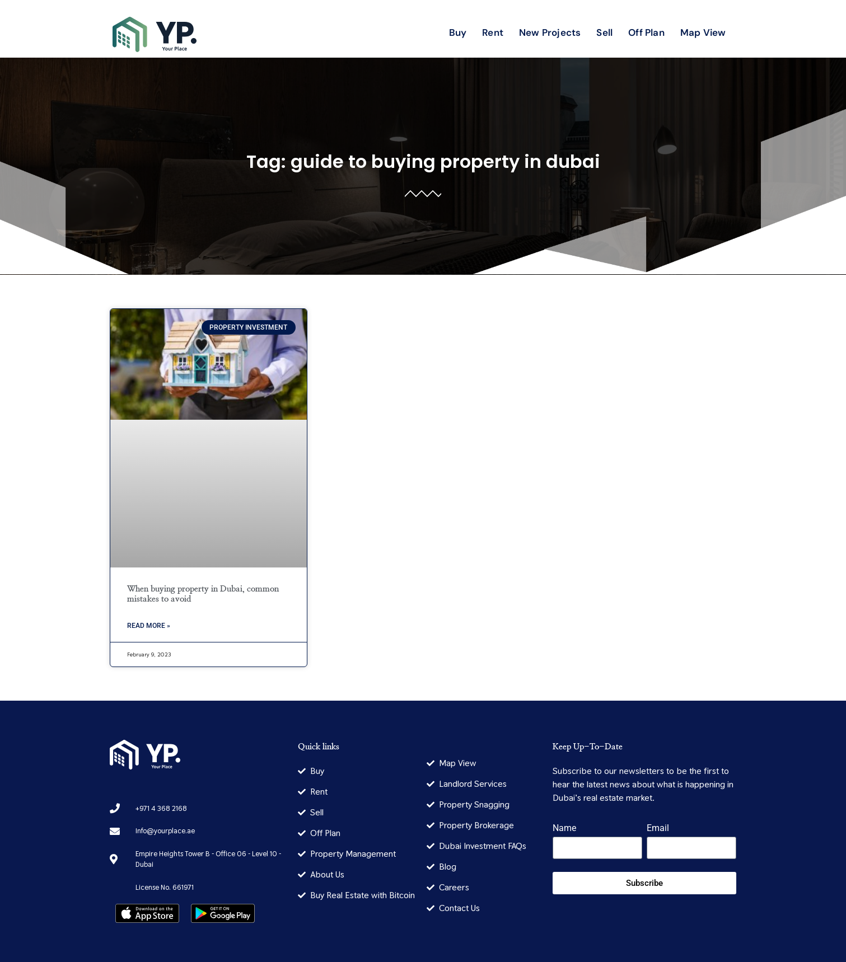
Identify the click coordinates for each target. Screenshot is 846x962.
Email (658, 828)
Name (564, 828)
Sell (604, 32)
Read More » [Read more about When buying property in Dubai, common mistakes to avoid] (148, 626)
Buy (458, 32)
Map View (703, 32)
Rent (492, 32)
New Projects (550, 32)
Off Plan (646, 32)
